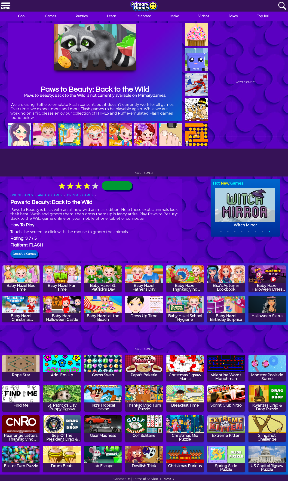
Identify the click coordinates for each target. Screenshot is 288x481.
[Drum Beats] (61, 459)
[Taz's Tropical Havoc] (103, 398)
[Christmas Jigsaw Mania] (185, 368)
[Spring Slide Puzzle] (226, 459)
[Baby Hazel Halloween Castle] (61, 309)
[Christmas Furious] (185, 459)
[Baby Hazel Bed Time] (21, 278)
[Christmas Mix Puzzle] (185, 428)
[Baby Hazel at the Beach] (103, 309)
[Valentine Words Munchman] (226, 368)
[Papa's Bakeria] (143, 368)
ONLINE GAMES (21, 195)
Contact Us (122, 479)
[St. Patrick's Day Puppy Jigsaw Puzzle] (61, 398)
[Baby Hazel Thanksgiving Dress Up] (185, 278)
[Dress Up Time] (143, 309)
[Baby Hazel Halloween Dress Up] (267, 278)
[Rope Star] (21, 368)
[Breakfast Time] (185, 398)
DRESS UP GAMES (79, 195)
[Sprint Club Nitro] (226, 398)
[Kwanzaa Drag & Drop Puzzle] (267, 398)
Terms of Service (145, 479)
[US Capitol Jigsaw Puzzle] (267, 459)
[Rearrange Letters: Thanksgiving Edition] (21, 428)
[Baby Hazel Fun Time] (61, 278)
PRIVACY (167, 479)
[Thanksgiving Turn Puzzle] (143, 398)
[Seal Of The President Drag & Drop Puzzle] (61, 428)
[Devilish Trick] (143, 459)
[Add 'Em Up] (61, 368)
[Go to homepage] (144, 6)
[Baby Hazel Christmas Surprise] (21, 309)
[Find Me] (21, 398)
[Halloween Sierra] (267, 309)
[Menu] (6, 6)
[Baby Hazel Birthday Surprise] (226, 309)
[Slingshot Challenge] (267, 428)
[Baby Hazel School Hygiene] (185, 309)
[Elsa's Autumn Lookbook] (226, 278)
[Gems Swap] (103, 368)
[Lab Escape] (103, 459)
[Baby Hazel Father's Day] (143, 278)
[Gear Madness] (103, 428)
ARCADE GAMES (49, 195)
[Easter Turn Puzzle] (21, 459)
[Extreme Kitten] (226, 428)
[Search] (282, 6)
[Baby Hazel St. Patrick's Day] (103, 278)
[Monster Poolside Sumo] (267, 368)
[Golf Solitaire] (143, 428)
